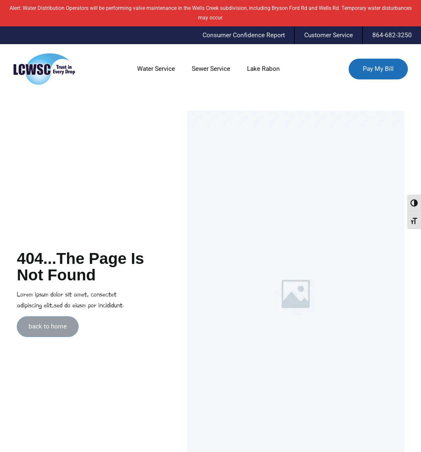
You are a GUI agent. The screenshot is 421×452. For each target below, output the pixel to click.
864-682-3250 (392, 35)
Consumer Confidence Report (244, 35)
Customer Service (328, 35)
